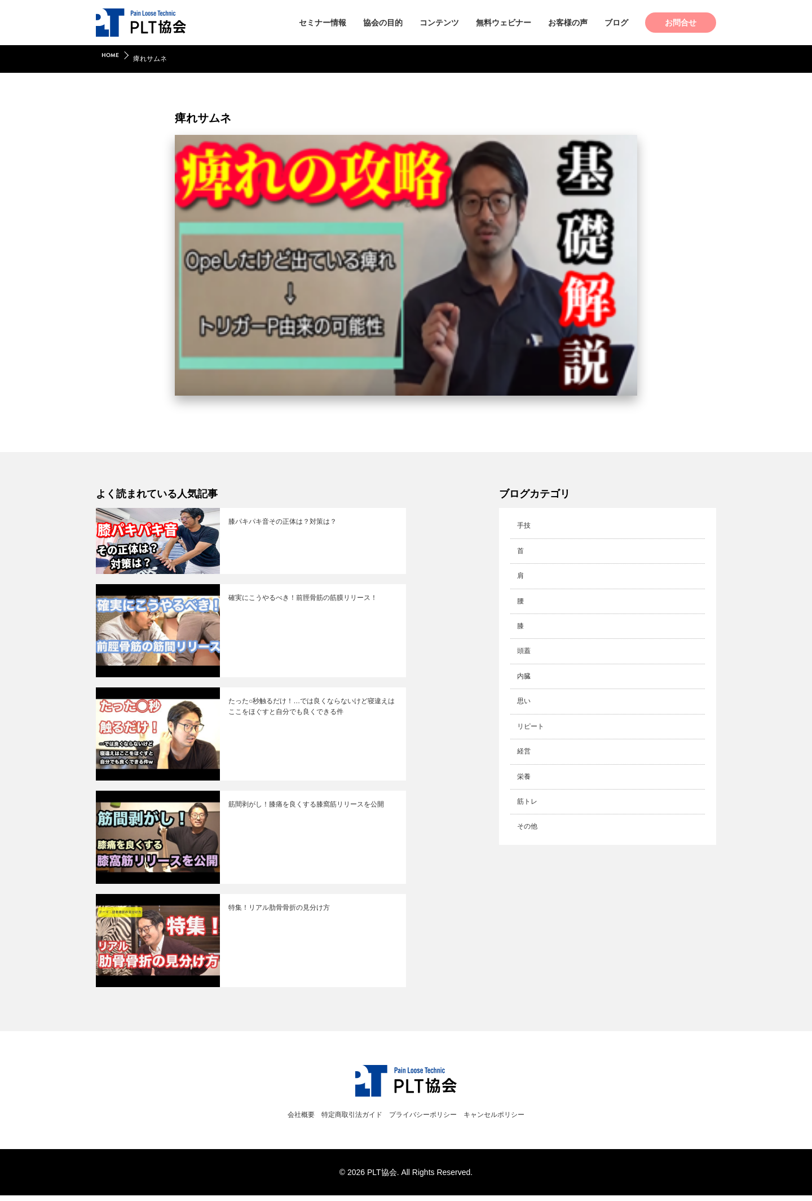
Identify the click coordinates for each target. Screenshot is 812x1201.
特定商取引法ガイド (341, 1119)
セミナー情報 (322, 22)
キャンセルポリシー (513, 1119)
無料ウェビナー (503, 22)
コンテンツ (439, 22)
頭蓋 (524, 649)
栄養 (524, 772)
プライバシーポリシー (427, 1119)
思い (524, 698)
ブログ (616, 22)
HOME (112, 59)
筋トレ (528, 796)
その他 (528, 821)
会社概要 (278, 1119)
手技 (524, 525)
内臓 (524, 673)
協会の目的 (383, 22)
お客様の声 (568, 22)
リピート (532, 722)
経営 (524, 747)
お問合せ (680, 22)
